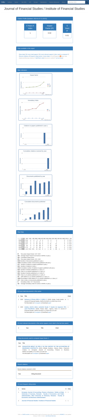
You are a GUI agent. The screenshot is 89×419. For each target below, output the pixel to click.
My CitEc (24, 2)
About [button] (64, 2)
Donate (36, 2)
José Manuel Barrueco (50, 416)
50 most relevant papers (46, 54)
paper (49, 303)
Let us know (59, 58)
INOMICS (62, 414)
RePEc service (26, 414)
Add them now (39, 58)
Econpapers (37, 303)
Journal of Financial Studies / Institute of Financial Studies (39, 400)
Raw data (22, 54)
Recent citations (24, 56)
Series (16, 2)
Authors (10, 2)
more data (47, 56)
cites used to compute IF (61, 54)
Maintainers (43, 2)
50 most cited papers (32, 54)
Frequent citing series (36, 56)
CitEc (3, 2)
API (30, 2)
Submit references (54, 2)
